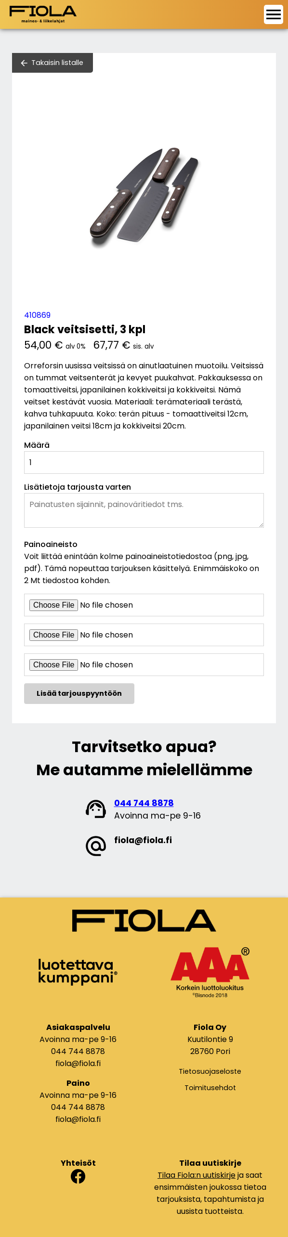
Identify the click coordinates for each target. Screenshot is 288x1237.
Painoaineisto (51, 544)
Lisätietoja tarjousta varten (77, 487)
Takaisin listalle (57, 62)
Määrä (37, 445)
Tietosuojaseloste (210, 1071)
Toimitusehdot (210, 1088)
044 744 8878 (144, 803)
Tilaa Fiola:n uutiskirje (196, 1175)
